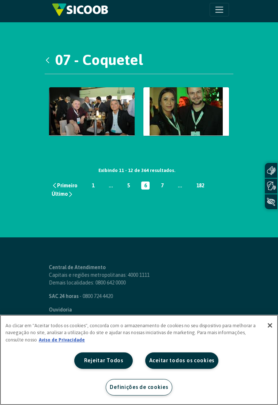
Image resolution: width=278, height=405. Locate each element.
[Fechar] (270, 325)
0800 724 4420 (86, 296)
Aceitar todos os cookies (181, 360)
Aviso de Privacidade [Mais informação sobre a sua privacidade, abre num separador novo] (62, 340)
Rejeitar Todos (103, 360)
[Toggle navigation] (219, 9)
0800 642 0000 (99, 283)
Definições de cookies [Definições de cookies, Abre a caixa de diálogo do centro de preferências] (139, 387)
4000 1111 (127, 275)
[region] (139, 360)
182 (201, 186)
